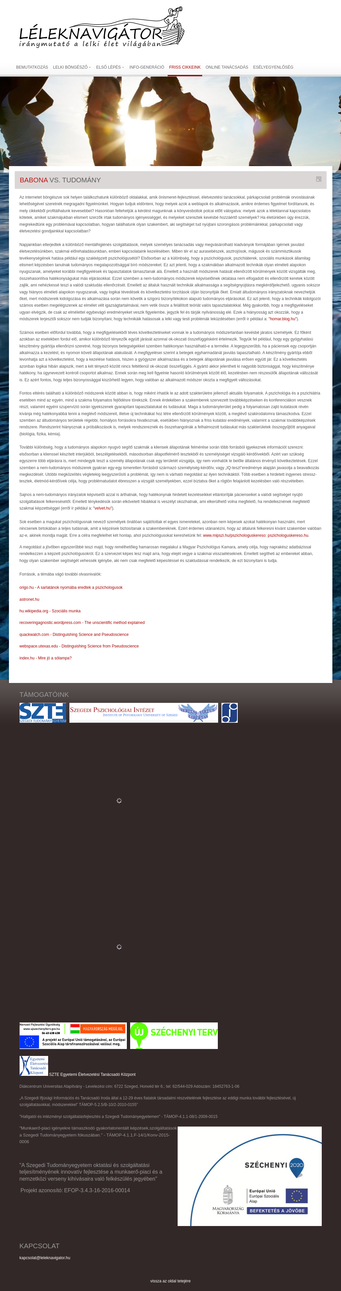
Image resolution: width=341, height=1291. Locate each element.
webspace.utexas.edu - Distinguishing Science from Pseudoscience (79, 646)
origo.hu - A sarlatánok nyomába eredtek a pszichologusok (71, 587)
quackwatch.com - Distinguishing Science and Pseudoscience (74, 634)
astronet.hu (30, 599)
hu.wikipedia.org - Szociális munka (50, 611)
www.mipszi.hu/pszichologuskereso (234, 535)
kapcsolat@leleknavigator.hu (45, 1258)
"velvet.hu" (102, 508)
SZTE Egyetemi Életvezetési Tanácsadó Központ (92, 1074)
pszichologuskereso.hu (288, 535)
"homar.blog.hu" (283, 319)
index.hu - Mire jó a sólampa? (46, 658)
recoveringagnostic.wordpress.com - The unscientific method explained (82, 622)
